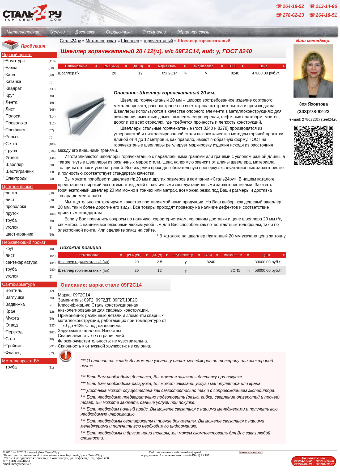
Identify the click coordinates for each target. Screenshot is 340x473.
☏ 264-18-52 (290, 6)
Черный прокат (17, 55)
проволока (16, 206)
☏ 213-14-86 (323, 6)
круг (10, 248)
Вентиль (14, 290)
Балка (12, 67)
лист (10, 199)
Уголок (12, 157)
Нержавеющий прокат (23, 242)
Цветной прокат (17, 187)
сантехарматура (21, 262)
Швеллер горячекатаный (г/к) (83, 262)
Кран (10, 311)
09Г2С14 (169, 73)
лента (11, 192)
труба (11, 220)
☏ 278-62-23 (290, 15)
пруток (12, 213)
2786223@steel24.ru (320, 119)
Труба (11, 150)
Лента (11, 102)
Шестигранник (19, 171)
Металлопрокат (23, 32)
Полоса (13, 116)
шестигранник (19, 234)
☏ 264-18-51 (323, 15)
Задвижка (15, 304)
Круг (10, 95)
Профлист (16, 130)
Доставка (85, 32)
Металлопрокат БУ (20, 361)
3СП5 (235, 270)
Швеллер (15, 164)
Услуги (58, 32)
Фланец (13, 352)
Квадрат (14, 88)
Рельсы (13, 137)
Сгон (10, 339)
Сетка (11, 143)
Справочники (119, 32)
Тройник (14, 346)
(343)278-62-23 (313, 111)
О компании (154, 32)
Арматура (15, 60)
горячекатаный (158, 41)
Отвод (12, 325)
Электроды (16, 178)
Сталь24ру (70, 41)
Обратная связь (192, 32)
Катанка (13, 81)
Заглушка (15, 297)
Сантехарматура (18, 284)
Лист (10, 109)
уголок (12, 227)
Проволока (16, 123)
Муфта (12, 318)
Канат (11, 74)
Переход (14, 332)
